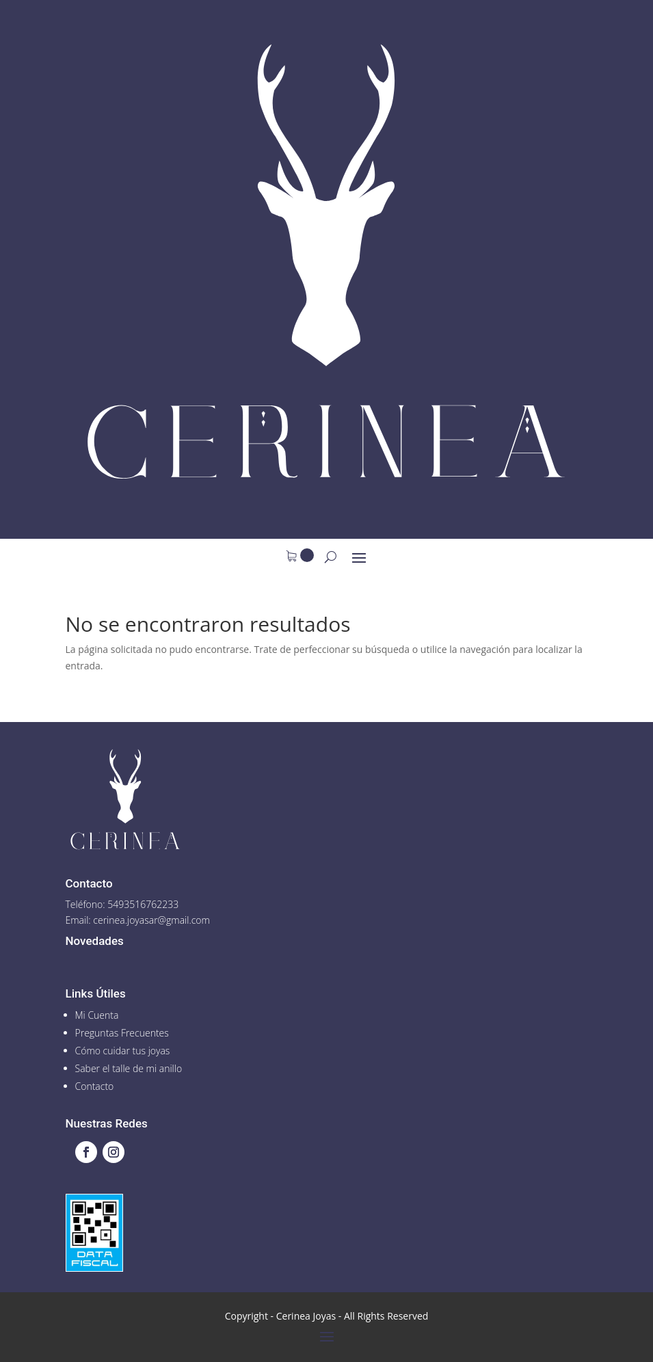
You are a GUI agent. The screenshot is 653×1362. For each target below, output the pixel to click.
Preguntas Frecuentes (122, 1032)
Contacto (94, 1086)
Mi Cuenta (97, 1015)
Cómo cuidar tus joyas (122, 1050)
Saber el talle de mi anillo (129, 1068)
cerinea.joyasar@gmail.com (151, 919)
